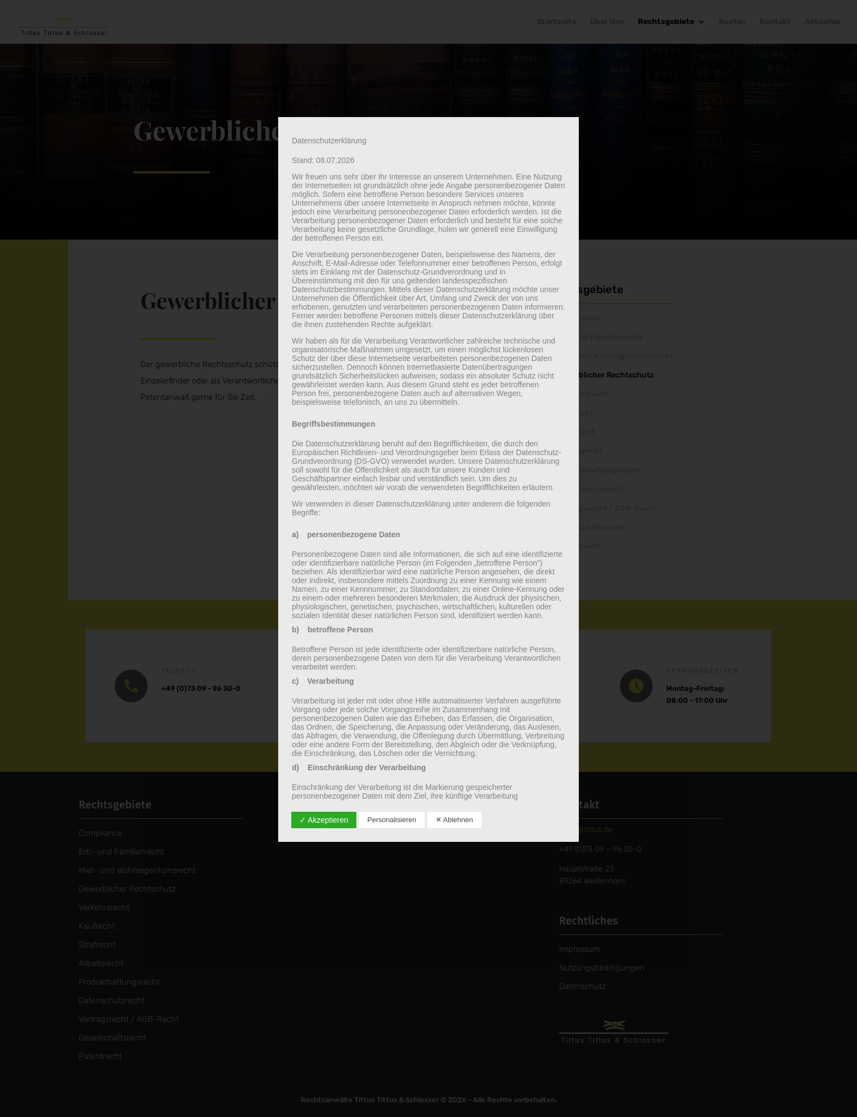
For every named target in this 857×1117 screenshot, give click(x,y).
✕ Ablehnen (454, 820)
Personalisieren (391, 820)
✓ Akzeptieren (324, 820)
